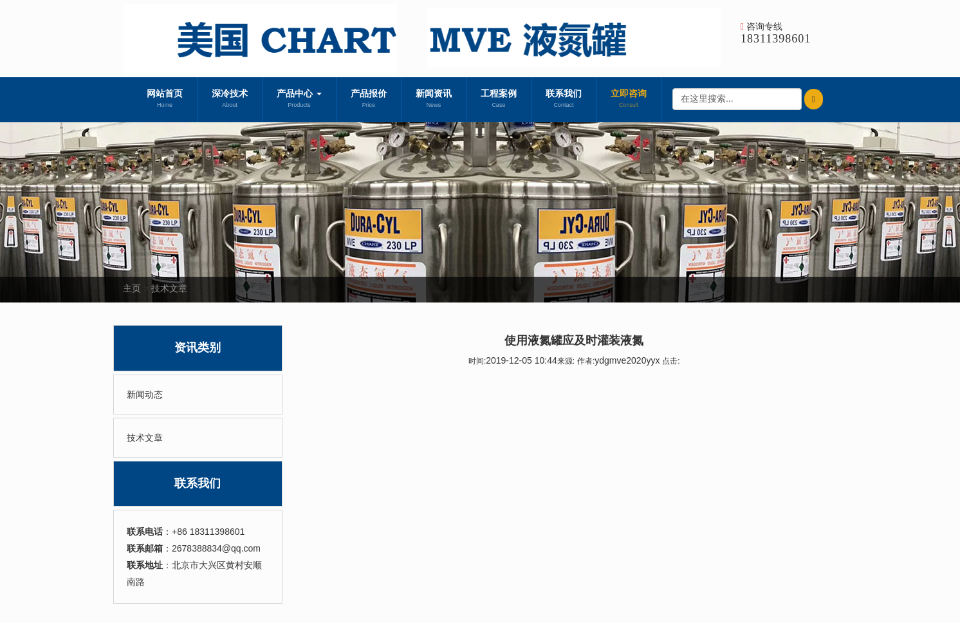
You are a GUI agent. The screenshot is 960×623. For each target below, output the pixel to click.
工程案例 (499, 99)
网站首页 (165, 99)
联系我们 (564, 99)
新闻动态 (145, 394)
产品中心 (299, 99)
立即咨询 (629, 99)
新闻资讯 (434, 99)
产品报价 (369, 99)
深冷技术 (230, 99)
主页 (132, 288)
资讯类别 (197, 347)
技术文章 (169, 288)
